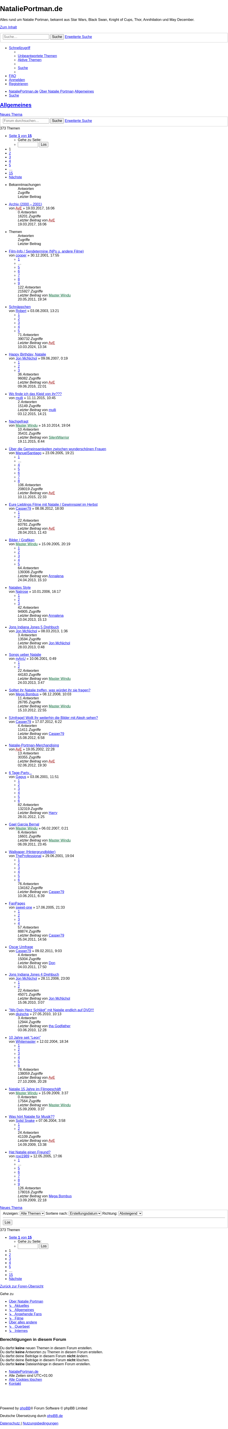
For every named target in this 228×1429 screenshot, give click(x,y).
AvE (18, 208)
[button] (20, 136)
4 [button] (10, 161)
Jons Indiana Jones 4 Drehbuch (34, 974)
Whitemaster (26, 1041)
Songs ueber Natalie (25, 655)
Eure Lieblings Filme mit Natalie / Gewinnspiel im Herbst (53, 504)
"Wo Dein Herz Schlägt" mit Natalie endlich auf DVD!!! (51, 1010)
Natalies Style (20, 587)
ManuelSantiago (28, 453)
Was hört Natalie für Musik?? (32, 1117)
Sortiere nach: (73, 1213)
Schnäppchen (20, 307)
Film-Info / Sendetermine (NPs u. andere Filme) (46, 251)
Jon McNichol (26, 358)
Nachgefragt (18, 421)
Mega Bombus (27, 694)
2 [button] (10, 153)
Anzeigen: (24, 1213)
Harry (53, 813)
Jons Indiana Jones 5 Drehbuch (34, 627)
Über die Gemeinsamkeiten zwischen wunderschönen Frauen (57, 449)
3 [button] (10, 157)
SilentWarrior (59, 437)
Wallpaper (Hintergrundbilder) (32, 852)
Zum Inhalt (8, 27)
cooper (21, 255)
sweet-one (24, 907)
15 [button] (11, 173)
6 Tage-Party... (20, 773)
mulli (19, 398)
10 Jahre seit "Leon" (25, 1037)
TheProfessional (28, 856)
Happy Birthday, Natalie (27, 354)
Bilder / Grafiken (22, 540)
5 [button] (10, 165)
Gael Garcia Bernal (24, 824)
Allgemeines (15, 105)
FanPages (17, 903)
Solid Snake (25, 1121)
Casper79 (23, 508)
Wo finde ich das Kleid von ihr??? (35, 394)
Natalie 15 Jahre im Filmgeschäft (35, 1089)
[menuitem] (37, 56)
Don (52, 963)
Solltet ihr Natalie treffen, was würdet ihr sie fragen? (49, 690)
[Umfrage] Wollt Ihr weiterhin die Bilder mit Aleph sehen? (53, 718)
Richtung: (122, 1213)
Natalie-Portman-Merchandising (34, 745)
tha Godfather (60, 1026)
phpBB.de (55, 1416)
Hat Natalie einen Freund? (30, 1152)
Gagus (21, 777)
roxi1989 (22, 1156)
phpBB (25, 1408)
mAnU (20, 659)
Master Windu (60, 295)
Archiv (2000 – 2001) (25, 204)
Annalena (56, 576)
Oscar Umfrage (21, 947)
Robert (21, 311)
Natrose (22, 591)
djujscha (22, 1014)
